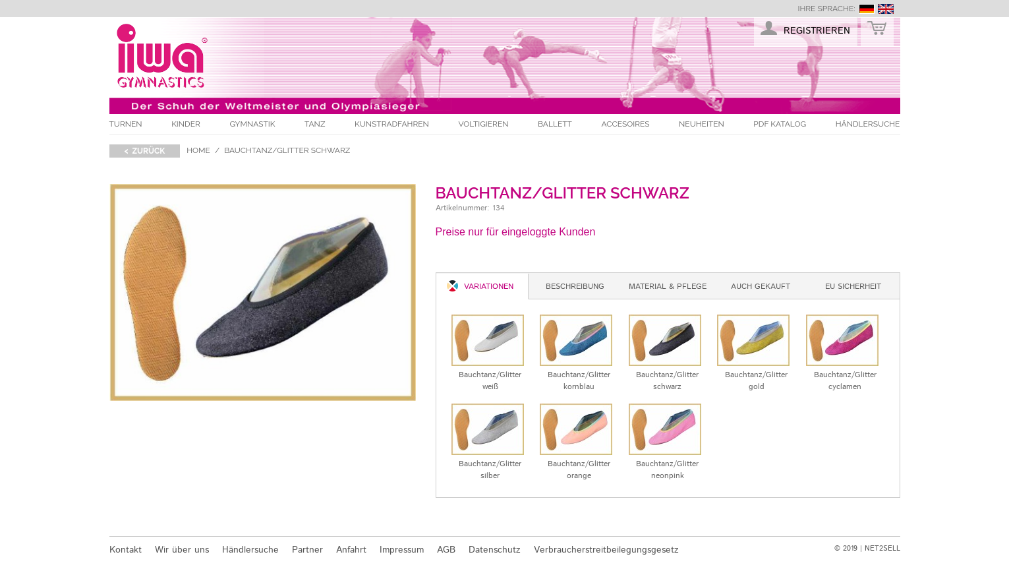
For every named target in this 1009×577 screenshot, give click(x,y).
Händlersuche (868, 124)
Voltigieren (483, 124)
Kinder (185, 124)
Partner (307, 550)
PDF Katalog (779, 124)
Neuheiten (701, 124)
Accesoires (625, 124)
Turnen (125, 124)
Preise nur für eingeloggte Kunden (516, 231)
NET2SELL (882, 548)
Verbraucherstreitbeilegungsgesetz (606, 550)
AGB (446, 550)
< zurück (145, 151)
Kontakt (125, 550)
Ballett (555, 124)
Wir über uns (182, 550)
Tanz (314, 124)
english (886, 9)
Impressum (402, 550)
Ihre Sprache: (826, 8)
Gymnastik (252, 124)
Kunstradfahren (392, 124)
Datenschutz (495, 550)
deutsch (867, 9)
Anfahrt (351, 550)
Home (198, 150)
